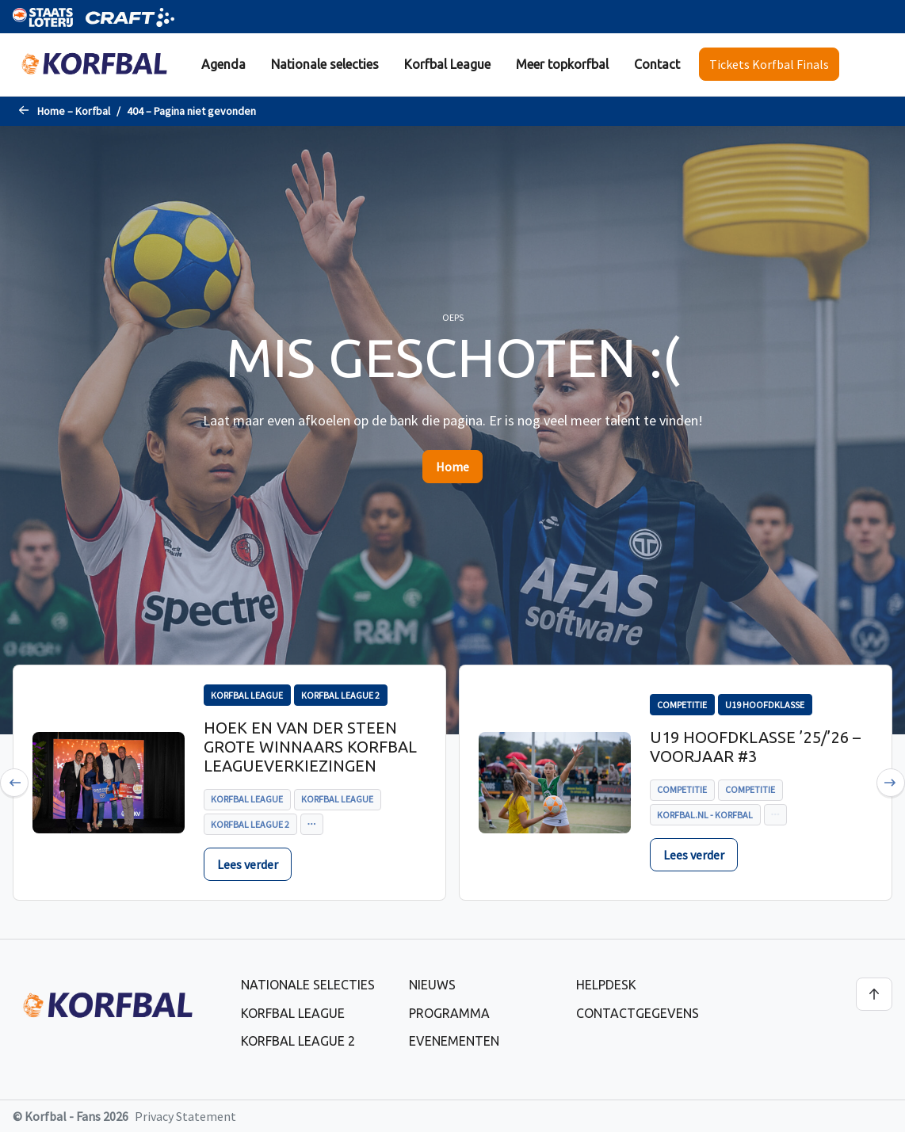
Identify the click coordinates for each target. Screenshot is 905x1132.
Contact (657, 64)
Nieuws (432, 985)
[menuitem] (223, 64)
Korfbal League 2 (298, 1041)
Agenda (223, 64)
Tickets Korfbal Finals (769, 64)
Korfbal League (447, 64)
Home (452, 467)
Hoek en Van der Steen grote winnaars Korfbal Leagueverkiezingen (310, 746)
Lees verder (247, 864)
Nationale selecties (325, 64)
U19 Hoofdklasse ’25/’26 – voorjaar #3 (755, 746)
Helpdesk (606, 985)
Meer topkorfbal (562, 64)
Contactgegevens (637, 1013)
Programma (449, 1013)
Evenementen (454, 1041)
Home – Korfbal (73, 111)
